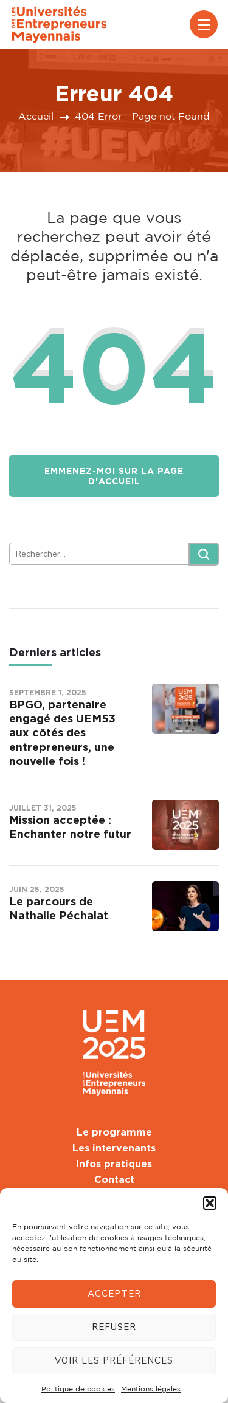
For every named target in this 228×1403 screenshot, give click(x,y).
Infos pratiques (114, 1163)
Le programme (114, 1132)
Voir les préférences (114, 1360)
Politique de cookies (78, 1389)
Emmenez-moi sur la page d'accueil (114, 476)
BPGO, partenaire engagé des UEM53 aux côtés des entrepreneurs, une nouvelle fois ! (62, 732)
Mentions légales (151, 1389)
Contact (114, 1179)
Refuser (114, 1327)
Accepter (114, 1294)
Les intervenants (114, 1147)
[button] (210, 1203)
